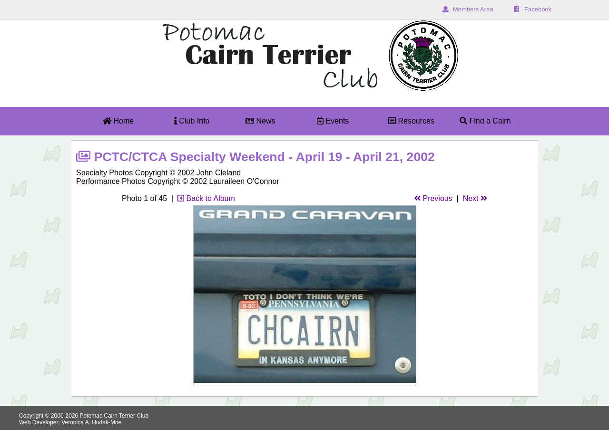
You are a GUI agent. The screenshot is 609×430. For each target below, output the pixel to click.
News (260, 121)
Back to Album (206, 198)
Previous (433, 198)
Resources (411, 121)
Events (333, 121)
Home (118, 121)
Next (475, 198)
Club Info (191, 121)
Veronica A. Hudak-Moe (91, 422)
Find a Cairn (485, 121)
